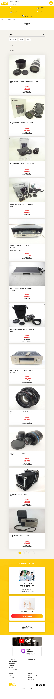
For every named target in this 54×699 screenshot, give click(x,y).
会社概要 (30, 673)
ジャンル (12, 50)
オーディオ (13, 39)
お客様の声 (40, 12)
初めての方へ (13, 8)
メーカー (12, 45)
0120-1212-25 (27, 586)
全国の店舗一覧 (31, 659)
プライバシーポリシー (32, 675)
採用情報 (30, 677)
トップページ (12, 659)
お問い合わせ (31, 679)
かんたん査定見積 (13, 670)
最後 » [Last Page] (37, 553)
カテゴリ (12, 34)
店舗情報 (40, 8)
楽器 (28, 39)
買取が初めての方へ (13, 661)
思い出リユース (27, 16)
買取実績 (13, 12)
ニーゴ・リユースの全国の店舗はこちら (27, 627)
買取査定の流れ (12, 664)
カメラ (21, 39)
